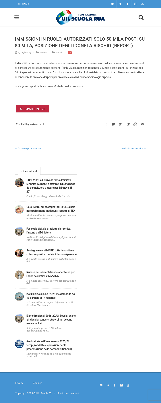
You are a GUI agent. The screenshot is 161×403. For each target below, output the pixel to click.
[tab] (29, 170)
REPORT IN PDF (32, 108)
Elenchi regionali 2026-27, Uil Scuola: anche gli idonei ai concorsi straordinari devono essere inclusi (51, 319)
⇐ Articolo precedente (28, 148)
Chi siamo (24, 4)
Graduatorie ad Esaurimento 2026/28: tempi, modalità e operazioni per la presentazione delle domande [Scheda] (49, 345)
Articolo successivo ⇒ (133, 148)
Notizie (59, 52)
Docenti (43, 52)
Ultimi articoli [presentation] (29, 170)
